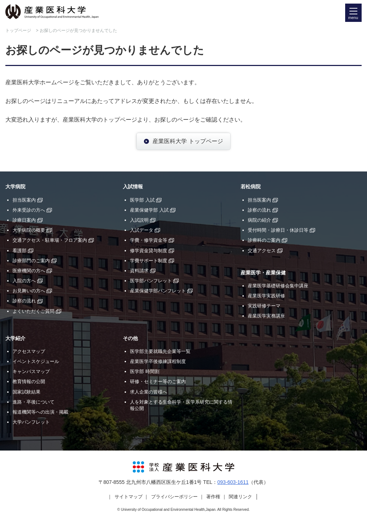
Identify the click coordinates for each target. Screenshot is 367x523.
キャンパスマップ (31, 371)
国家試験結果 (26, 392)
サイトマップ (129, 496)
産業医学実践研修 (266, 295)
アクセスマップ (29, 351)
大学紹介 (15, 338)
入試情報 (133, 186)
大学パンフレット (31, 422)
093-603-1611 (232, 482)
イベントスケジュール (36, 361)
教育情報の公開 (29, 381)
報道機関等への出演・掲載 (40, 412)
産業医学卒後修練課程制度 (158, 361)
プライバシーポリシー (174, 496)
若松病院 (251, 186)
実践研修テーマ (264, 305)
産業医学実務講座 (266, 316)
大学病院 (15, 186)
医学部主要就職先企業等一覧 (160, 351)
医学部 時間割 (144, 371)
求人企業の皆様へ (148, 392)
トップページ (18, 30)
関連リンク (240, 496)
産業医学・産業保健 (263, 272)
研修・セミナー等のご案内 (158, 381)
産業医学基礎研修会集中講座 (278, 285)
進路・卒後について (33, 402)
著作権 (213, 496)
